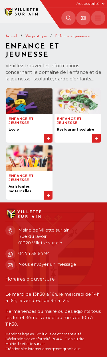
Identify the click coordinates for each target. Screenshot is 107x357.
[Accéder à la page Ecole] (29, 115)
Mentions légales (19, 334)
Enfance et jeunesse (72, 36)
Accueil (11, 36)
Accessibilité (88, 3)
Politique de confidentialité (59, 334)
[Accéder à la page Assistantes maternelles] (29, 172)
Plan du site (74, 339)
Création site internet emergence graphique (43, 349)
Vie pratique (36, 36)
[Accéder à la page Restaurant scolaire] (77, 115)
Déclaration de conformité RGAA (33, 339)
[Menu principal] (98, 18)
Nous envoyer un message (40, 264)
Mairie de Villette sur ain (25, 344)
